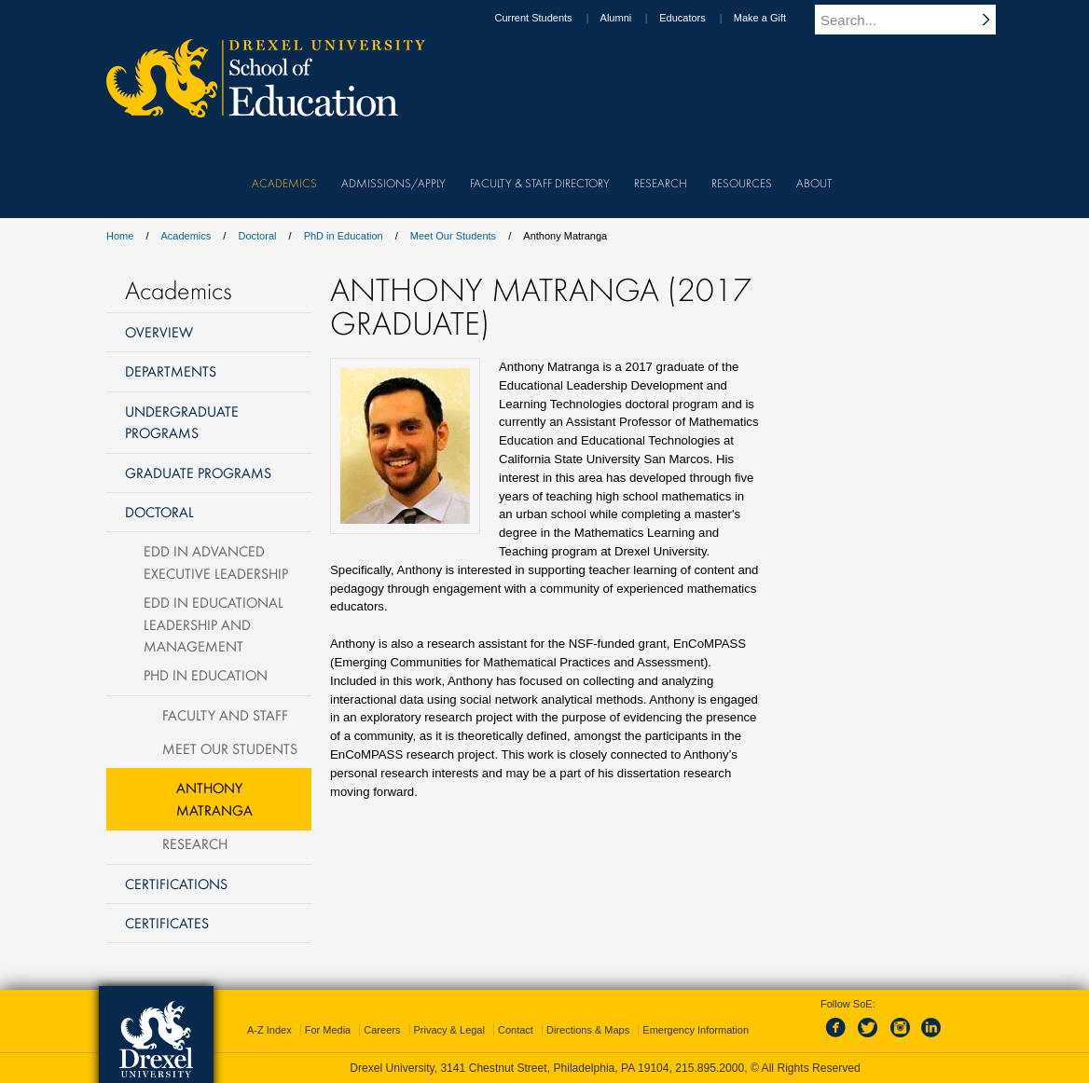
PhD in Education (343, 235)
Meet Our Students (453, 235)
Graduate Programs (198, 472)
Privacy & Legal (449, 1029)
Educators (700, 17)
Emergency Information (695, 1029)
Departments (170, 371)
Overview (159, 331)
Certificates (167, 922)
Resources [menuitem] (741, 182)
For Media (328, 1029)
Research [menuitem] (660, 182)
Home (119, 235)
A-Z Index (269, 1029)
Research (194, 843)
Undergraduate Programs (182, 422)
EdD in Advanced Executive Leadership (216, 562)
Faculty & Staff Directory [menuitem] (540, 182)
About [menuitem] (814, 182)
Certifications (176, 883)
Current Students (550, 17)
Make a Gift (777, 17)
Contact (515, 1029)
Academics (186, 235)
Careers (382, 1029)
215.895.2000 (709, 1068)
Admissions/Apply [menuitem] (393, 182)
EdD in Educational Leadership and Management (213, 624)
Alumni (634, 17)
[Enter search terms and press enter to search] (916, 19)
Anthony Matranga (214, 798)
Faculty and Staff (225, 715)
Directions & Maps (587, 1029)
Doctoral (257, 235)
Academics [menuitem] (284, 182)
